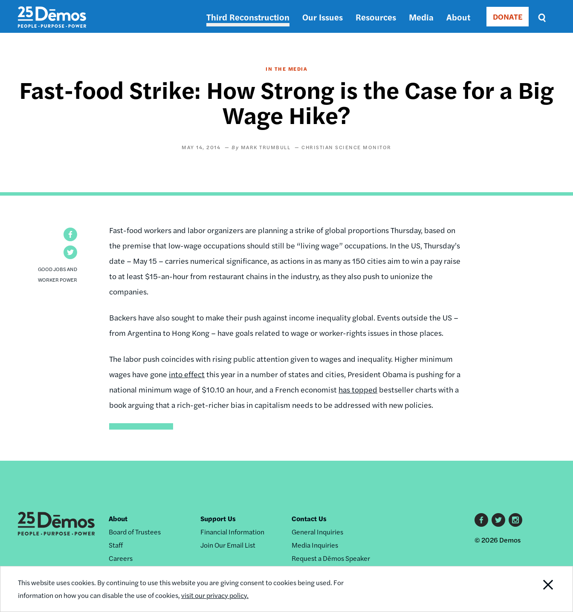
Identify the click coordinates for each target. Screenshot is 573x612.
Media (421, 17)
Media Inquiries (315, 545)
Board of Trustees (135, 532)
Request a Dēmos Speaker (331, 558)
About (458, 17)
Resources (376, 17)
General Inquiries (317, 532)
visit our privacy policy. (215, 595)
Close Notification (537, 589)
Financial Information (232, 532)
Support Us (218, 518)
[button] (70, 234)
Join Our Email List (227, 545)
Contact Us (309, 518)
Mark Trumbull (266, 147)
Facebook (481, 520)
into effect (187, 374)
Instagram (515, 520)
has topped (358, 389)
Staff (116, 545)
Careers (121, 558)
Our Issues (322, 17)
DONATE (507, 16)
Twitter (498, 520)
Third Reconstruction (247, 17)
